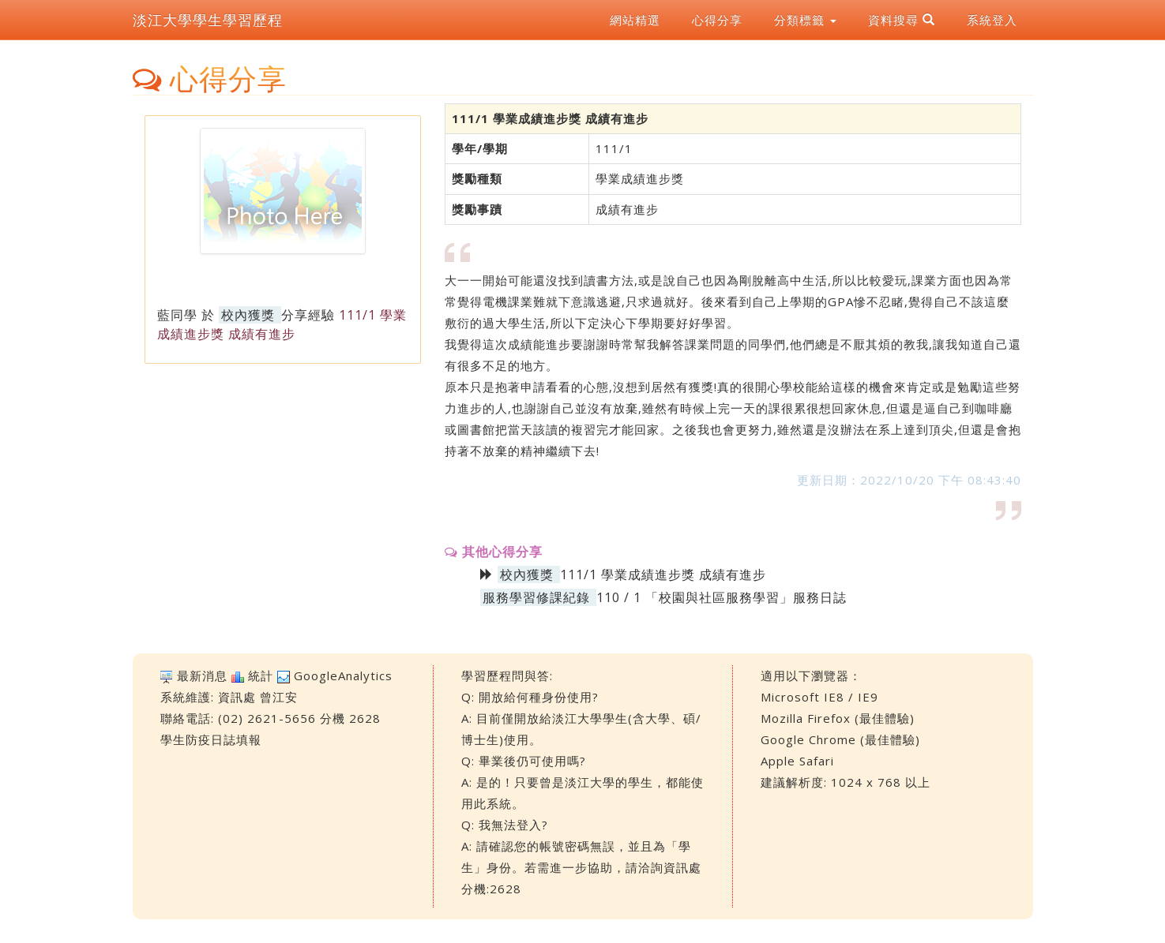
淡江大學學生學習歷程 (208, 19)
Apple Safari (797, 761)
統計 (260, 675)
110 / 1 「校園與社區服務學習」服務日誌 (721, 597)
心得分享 (717, 20)
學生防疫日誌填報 (210, 739)
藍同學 (177, 315)
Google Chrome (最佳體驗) (840, 739)
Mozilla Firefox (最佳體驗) (838, 718)
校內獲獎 (248, 315)
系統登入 (992, 20)
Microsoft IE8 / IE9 (819, 697)
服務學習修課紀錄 (536, 597)
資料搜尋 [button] (901, 20)
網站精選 (635, 20)
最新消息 (202, 675)
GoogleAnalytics (343, 675)
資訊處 (237, 697)
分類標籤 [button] (805, 20)
